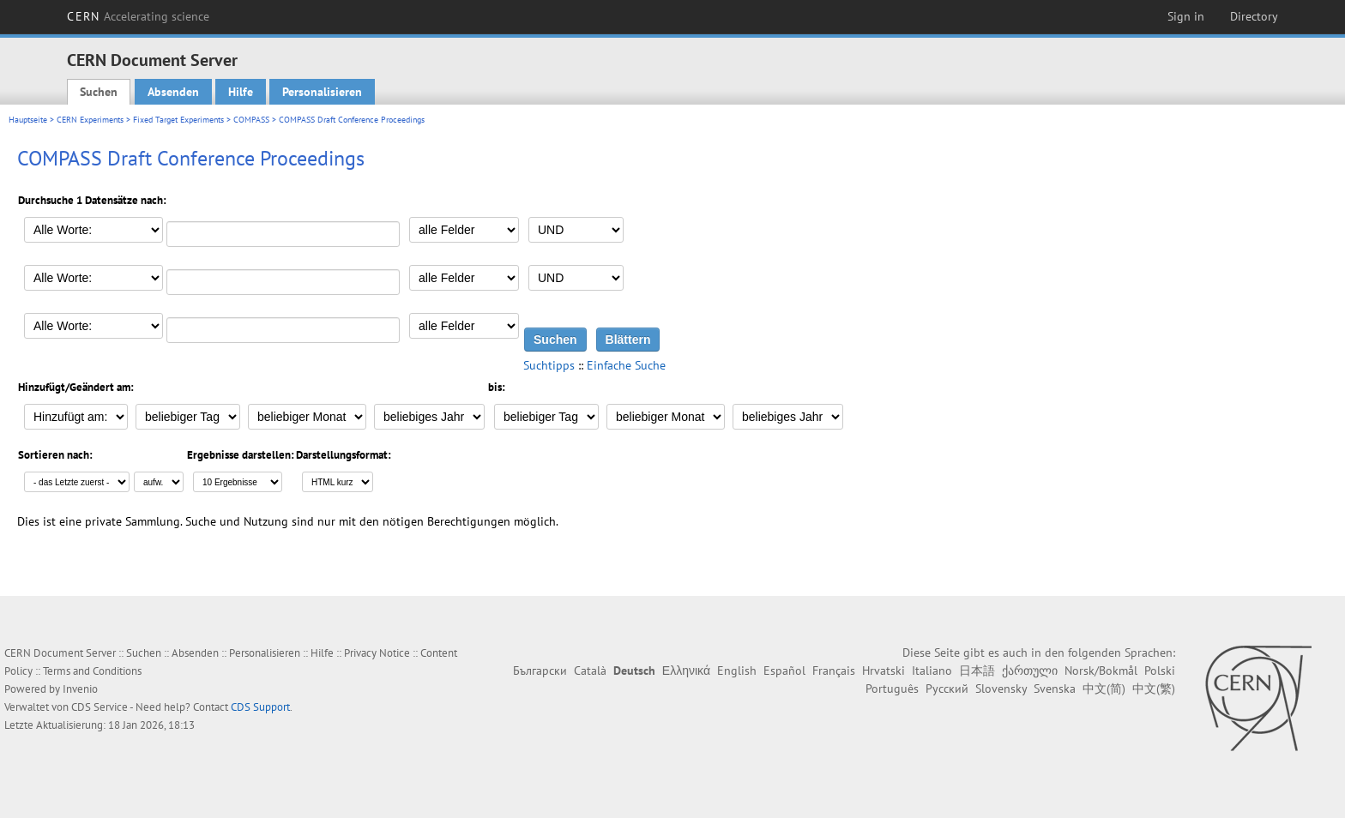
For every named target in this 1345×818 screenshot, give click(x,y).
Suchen (99, 91)
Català (590, 670)
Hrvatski (883, 670)
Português (892, 688)
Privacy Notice (377, 653)
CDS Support (260, 707)
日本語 (977, 670)
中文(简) (1104, 688)
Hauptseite (28, 119)
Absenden (173, 91)
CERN (138, 16)
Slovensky (1001, 688)
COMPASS (251, 119)
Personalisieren (322, 91)
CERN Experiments (90, 119)
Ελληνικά (686, 670)
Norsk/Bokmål (1101, 670)
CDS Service (99, 707)
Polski (1159, 670)
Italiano (932, 670)
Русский (947, 688)
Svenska (1055, 688)
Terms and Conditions (92, 671)
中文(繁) (1153, 688)
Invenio (80, 689)
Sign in (1185, 16)
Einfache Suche (626, 365)
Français (833, 670)
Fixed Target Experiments (178, 119)
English (737, 670)
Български (540, 670)
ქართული (1030, 670)
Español (784, 670)
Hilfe (240, 91)
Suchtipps (549, 365)
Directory (1254, 16)
